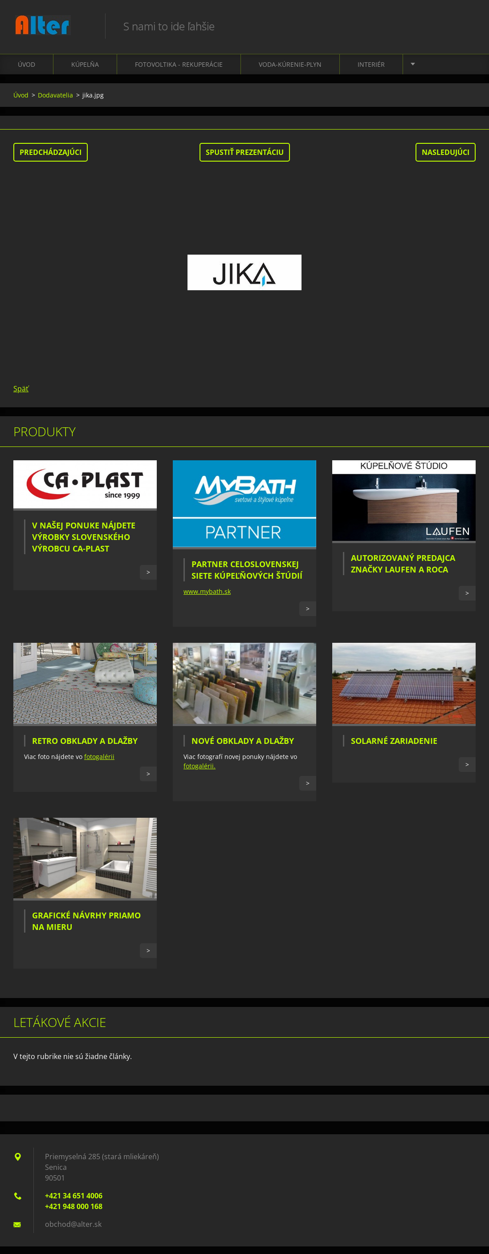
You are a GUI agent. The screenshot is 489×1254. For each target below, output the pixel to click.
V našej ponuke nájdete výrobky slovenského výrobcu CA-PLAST (83, 544)
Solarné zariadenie (394, 748)
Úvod (26, 71)
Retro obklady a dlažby (85, 748)
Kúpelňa (85, 71)
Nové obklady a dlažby (243, 748)
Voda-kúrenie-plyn (290, 71)
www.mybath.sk (207, 598)
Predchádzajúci (51, 159)
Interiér (371, 71)
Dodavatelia (55, 102)
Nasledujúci (445, 159)
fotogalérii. (199, 773)
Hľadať (465, 26)
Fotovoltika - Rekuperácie (179, 71)
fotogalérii (99, 763)
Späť (21, 396)
